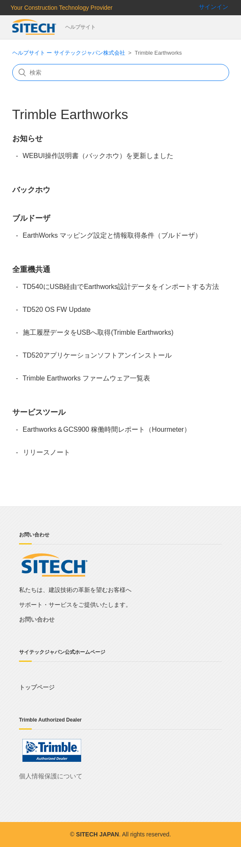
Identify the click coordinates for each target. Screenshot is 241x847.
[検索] (120, 72)
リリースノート (46, 452)
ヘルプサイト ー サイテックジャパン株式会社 (68, 53)
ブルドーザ (31, 218)
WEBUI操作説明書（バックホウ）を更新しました (98, 155)
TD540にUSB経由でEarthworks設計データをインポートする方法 (121, 286)
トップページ (37, 687)
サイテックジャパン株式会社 (34, 27)
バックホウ (31, 190)
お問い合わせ (37, 619)
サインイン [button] (213, 6)
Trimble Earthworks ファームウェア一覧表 (87, 378)
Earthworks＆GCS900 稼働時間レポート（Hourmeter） (107, 429)
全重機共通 (31, 269)
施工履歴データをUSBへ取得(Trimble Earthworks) (98, 332)
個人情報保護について (50, 776)
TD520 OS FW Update (57, 309)
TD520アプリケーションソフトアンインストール (97, 355)
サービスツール (39, 412)
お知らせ (27, 138)
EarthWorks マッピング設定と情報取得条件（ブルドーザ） (112, 235)
